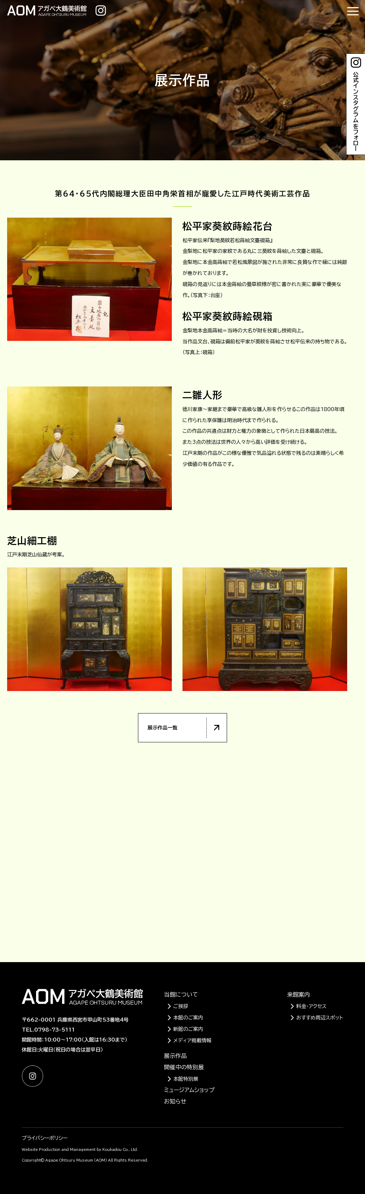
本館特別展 (185, 1078)
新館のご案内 (188, 1029)
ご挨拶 (180, 1006)
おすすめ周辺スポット (319, 1017)
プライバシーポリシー (44, 1138)
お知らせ (175, 1101)
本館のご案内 (188, 1017)
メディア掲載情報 (192, 1040)
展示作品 (175, 1056)
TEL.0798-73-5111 (48, 1029)
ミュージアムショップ (189, 1090)
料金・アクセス (311, 1006)
